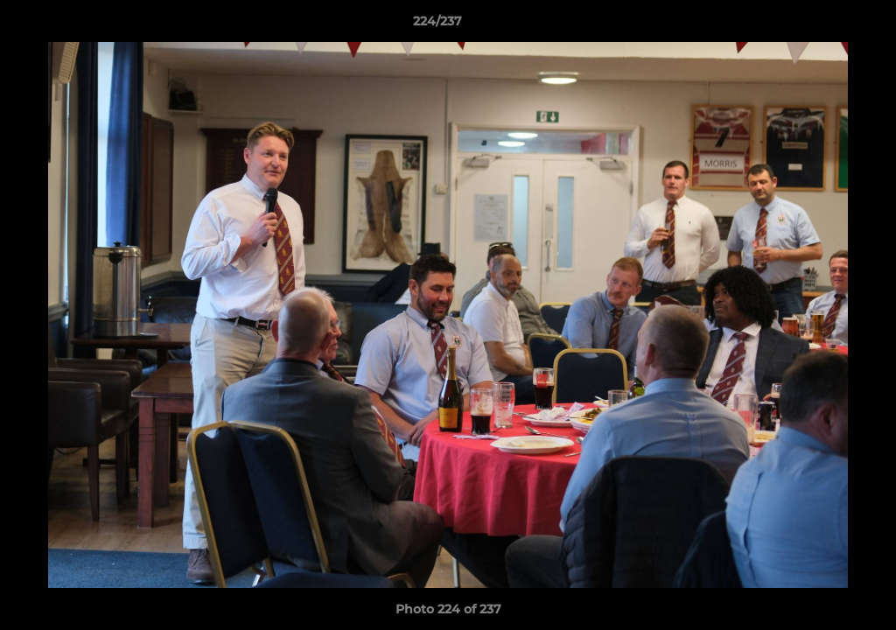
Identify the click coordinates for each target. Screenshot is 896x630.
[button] (822, 25)
